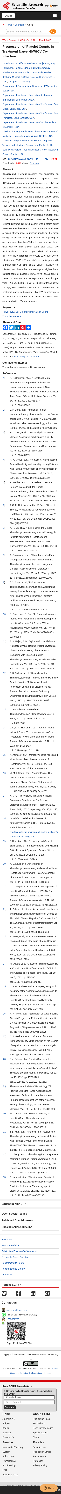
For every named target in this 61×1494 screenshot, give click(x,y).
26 (4, 1013)
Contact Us (8, 1437)
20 (4, 864)
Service (7, 1442)
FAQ (4, 1470)
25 (4, 986)
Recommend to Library (13, 1268)
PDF (37, 158)
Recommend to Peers (13, 1263)
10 (4, 614)
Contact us (7, 1274)
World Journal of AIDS (13, 40)
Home (9, 25)
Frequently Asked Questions (16, 1257)
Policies (38, 1442)
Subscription (8, 1456)
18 (4, 818)
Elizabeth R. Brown (12, 72)
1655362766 (13, 1319)
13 (4, 709)
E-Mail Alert (7, 1239)
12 (4, 673)
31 (4, 1131)
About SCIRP (42, 1414)
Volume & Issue (10, 1474)
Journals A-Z (8, 1419)
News (36, 1437)
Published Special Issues (17, 1220)
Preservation (39, 1456)
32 (4, 1154)
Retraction (38, 1461)
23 (4, 936)
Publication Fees (41, 1419)
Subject (6, 1423)
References (9, 373)
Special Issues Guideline (17, 1227)
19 (4, 841)
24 (4, 963)
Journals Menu (14, 1204)
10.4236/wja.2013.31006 (20, 158)
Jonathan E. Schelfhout (14, 63)
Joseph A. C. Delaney (19, 81)
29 (4, 1086)
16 (4, 773)
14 (4, 727)
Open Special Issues (14, 1213)
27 (4, 1036)
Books (5, 1428)
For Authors (39, 1423)
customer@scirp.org (17, 1310)
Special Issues (40, 1432)
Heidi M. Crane (22, 68)
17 (4, 795)
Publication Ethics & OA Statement (19, 1251)
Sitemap (6, 1432)
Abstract (7, 169)
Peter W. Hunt (37, 77)
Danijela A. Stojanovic (38, 63)
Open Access (40, 1447)
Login (8, 15)
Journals (19, 25)
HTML (45, 158)
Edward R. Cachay (40, 68)
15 (4, 755)
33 (4, 1177)
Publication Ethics (42, 1452)
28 (4, 1059)
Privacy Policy (40, 1465)
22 (4, 909)
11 (4, 641)
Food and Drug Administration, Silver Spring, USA (27, 140)
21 (4, 886)
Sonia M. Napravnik (33, 72)
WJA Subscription (11, 1245)
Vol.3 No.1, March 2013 (39, 40)
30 (4, 1113)
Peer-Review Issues (43, 1428)
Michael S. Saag (20, 77)
